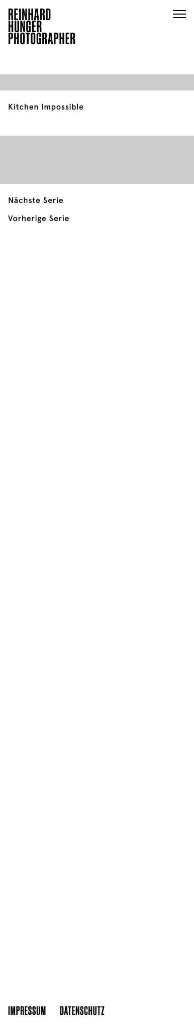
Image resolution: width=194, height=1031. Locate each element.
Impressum (27, 1010)
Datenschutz (82, 1010)
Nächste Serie (35, 200)
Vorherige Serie (38, 218)
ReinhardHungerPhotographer (42, 28)
